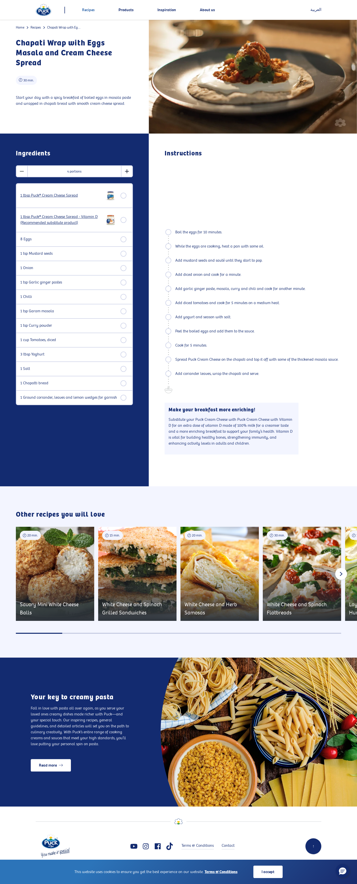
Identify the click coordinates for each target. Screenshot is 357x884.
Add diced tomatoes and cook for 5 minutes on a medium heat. (227, 303)
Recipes (35, 27)
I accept (268, 871)
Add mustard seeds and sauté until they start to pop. (219, 260)
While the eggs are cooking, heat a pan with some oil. (219, 246)
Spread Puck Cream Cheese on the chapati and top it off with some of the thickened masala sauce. (256, 359)
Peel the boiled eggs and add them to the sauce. (215, 331)
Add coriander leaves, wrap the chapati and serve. (217, 373)
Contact (228, 845)
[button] (343, 871)
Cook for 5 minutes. (191, 345)
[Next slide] (341, 574)
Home (20, 27)
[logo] (43, 10)
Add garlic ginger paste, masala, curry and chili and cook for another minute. (240, 288)
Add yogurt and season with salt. (203, 317)
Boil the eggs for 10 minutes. (198, 232)
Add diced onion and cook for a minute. (208, 274)
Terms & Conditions (221, 871)
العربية (315, 9)
